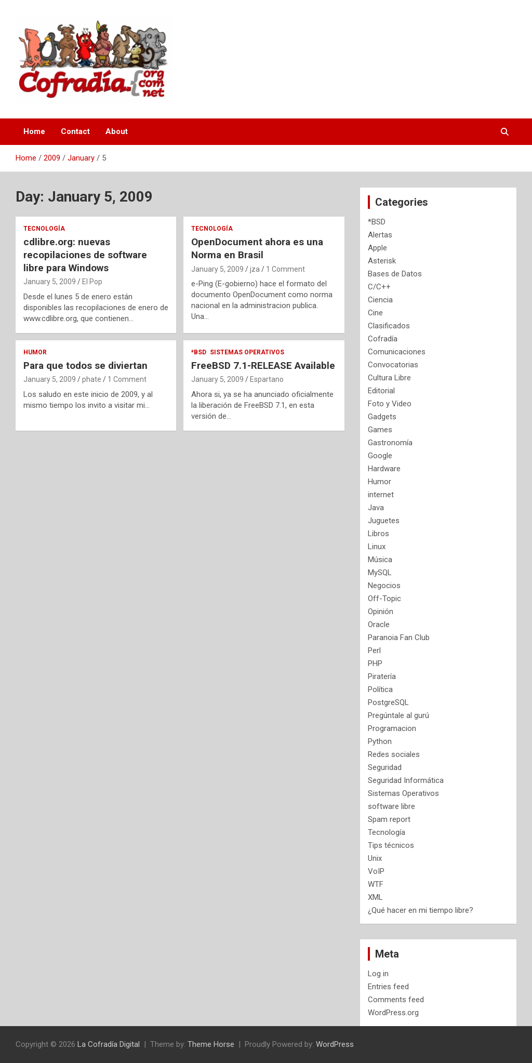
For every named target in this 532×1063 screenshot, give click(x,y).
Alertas (380, 235)
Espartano (267, 379)
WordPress (335, 1044)
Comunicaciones (396, 351)
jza (255, 269)
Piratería (382, 676)
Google (380, 455)
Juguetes (384, 520)
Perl (374, 650)
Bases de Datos (395, 273)
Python (380, 741)
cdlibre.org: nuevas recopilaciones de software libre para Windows (85, 254)
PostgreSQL (388, 702)
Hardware (384, 468)
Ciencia (380, 299)
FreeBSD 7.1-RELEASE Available (263, 365)
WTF (375, 884)
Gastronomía (390, 442)
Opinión (380, 611)
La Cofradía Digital (108, 1044)
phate (91, 379)
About (116, 131)
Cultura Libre (389, 377)
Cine (375, 312)
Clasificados (389, 325)
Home (34, 131)
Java (376, 507)
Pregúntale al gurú (398, 715)
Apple (377, 248)
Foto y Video (389, 403)
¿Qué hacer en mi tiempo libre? (420, 910)
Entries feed (388, 986)
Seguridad (385, 767)
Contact (75, 131)
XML (375, 897)
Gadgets (382, 416)
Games (380, 429)
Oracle (379, 624)
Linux (376, 546)
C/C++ (379, 286)
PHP (375, 663)
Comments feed (396, 999)
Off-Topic (384, 598)
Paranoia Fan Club (399, 637)
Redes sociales (394, 754)
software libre (391, 806)
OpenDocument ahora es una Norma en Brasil (257, 248)
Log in (378, 973)
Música (380, 559)
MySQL (380, 572)
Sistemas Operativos (247, 352)
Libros (378, 533)
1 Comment (285, 269)
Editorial (381, 390)
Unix (375, 858)
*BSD (198, 352)
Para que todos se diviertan (85, 365)
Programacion (392, 728)
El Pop (92, 281)
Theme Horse (211, 1044)
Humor (35, 352)
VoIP (376, 871)
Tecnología (44, 228)
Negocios (384, 585)
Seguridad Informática (406, 780)
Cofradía (382, 338)
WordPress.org (393, 1012)
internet (381, 494)
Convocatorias (393, 364)
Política (380, 689)
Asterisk (382, 260)
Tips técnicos (391, 845)
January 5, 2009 (49, 281)
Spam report (389, 819)
